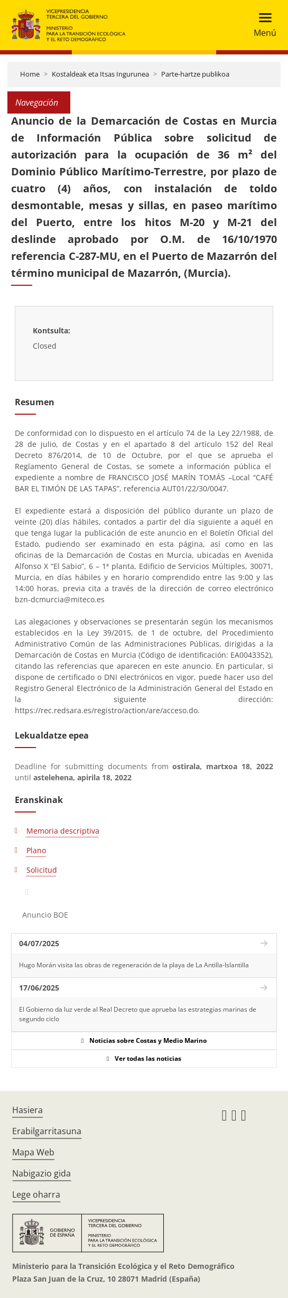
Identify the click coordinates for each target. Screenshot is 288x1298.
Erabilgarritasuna (46, 1131)
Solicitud (41, 870)
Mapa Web (33, 1152)
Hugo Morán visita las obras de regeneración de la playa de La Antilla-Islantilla (134, 964)
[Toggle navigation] (262, 25)
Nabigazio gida (41, 1173)
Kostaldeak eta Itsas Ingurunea (100, 74)
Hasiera (27, 1110)
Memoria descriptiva (62, 831)
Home (30, 74)
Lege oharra (36, 1194)
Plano (36, 850)
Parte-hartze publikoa (195, 74)
